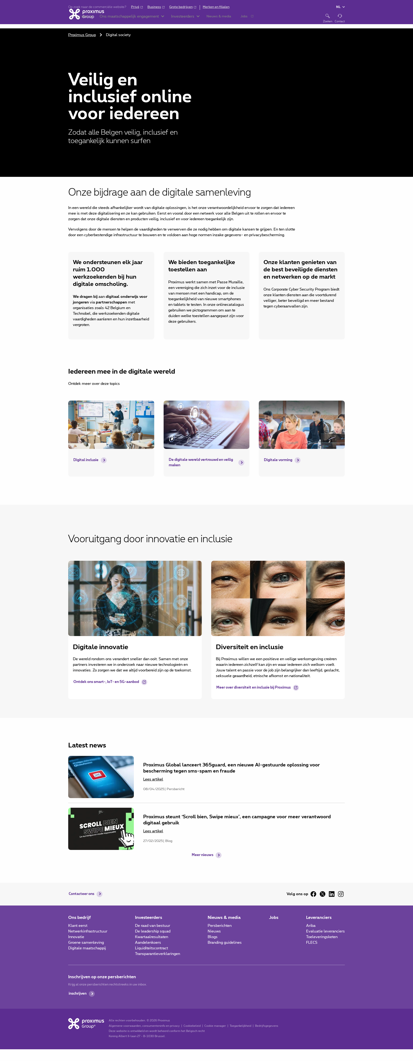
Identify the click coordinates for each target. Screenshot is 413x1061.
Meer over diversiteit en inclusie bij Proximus (256, 688)
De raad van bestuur (152, 926)
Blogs (213, 937)
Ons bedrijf (79, 918)
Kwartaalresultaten (151, 937)
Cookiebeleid (191, 1026)
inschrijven (78, 994)
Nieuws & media (224, 918)
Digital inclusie (86, 460)
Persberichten (220, 926)
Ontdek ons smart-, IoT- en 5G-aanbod (109, 683)
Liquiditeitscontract (151, 949)
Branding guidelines (225, 943)
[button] (124, 18)
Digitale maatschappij (87, 949)
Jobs (273, 918)
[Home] (85, 18)
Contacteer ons (82, 894)
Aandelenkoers (148, 943)
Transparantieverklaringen (157, 954)
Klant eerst (77, 926)
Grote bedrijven (181, 7)
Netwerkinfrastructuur (87, 932)
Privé (135, 7)
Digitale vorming (279, 460)
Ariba (310, 926)
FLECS (311, 943)
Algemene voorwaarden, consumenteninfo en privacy (143, 1026)
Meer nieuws (202, 862)
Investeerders (148, 918)
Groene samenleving (86, 943)
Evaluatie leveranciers (325, 932)
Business (154, 7)
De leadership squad (152, 932)
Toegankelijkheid (240, 1026)
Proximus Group (82, 35)
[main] (206, 439)
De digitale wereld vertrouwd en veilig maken (198, 463)
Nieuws (214, 932)
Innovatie (76, 937)
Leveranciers (319, 918)
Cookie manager (214, 1026)
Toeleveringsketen (322, 937)
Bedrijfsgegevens (266, 1026)
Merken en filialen (216, 7)
